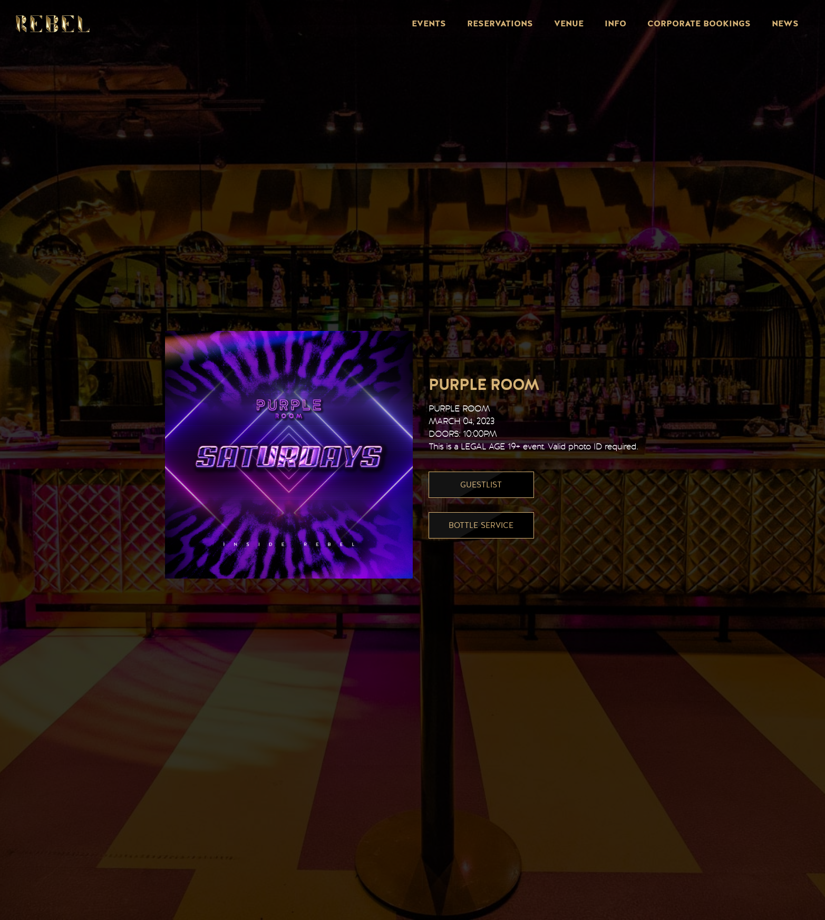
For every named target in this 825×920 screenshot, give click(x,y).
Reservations (500, 24)
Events (429, 24)
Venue (569, 24)
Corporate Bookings (699, 24)
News (785, 24)
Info (615, 24)
